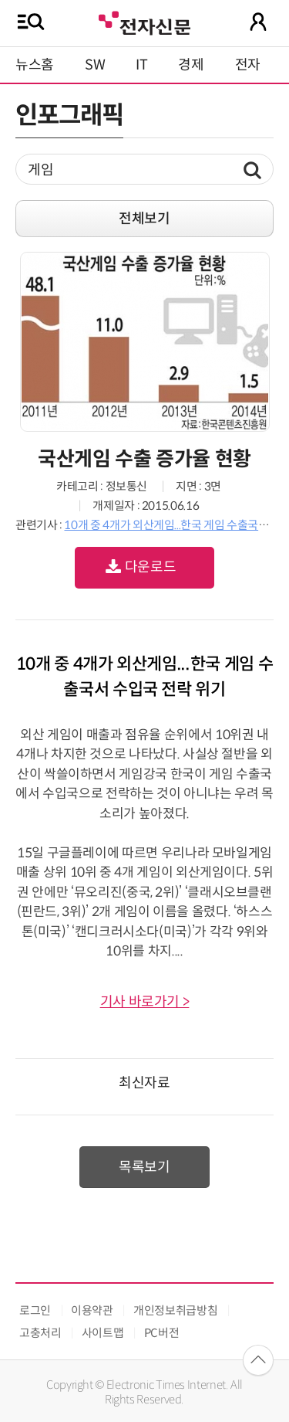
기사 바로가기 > (145, 1001)
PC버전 (162, 1332)
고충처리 (40, 1332)
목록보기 (144, 1167)
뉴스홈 (34, 64)
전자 (247, 64)
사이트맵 (103, 1332)
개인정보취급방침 (175, 1310)
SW (95, 64)
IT (141, 64)
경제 (190, 64)
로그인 (35, 1310)
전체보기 (144, 218)
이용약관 (92, 1310)
